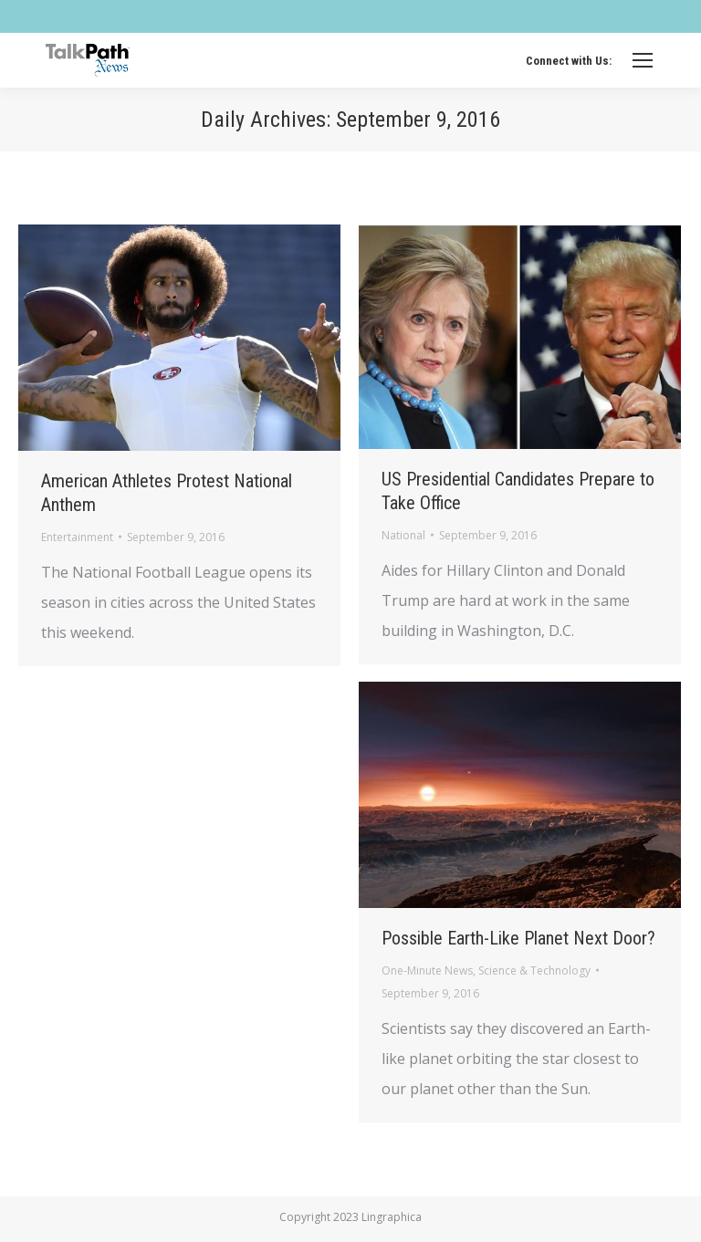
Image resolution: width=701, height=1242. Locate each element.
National (403, 535)
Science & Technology (534, 970)
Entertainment (77, 537)
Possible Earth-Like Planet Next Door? (518, 938)
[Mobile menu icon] (642, 60)
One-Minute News (427, 970)
